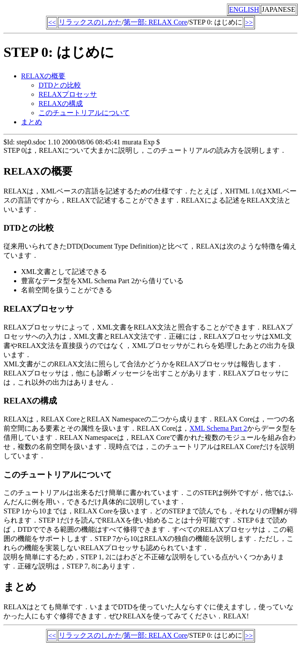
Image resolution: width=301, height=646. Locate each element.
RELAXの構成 (61, 103)
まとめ (31, 122)
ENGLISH (244, 9)
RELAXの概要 (43, 76)
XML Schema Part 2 (218, 428)
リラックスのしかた (90, 22)
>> (249, 22)
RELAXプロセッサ (68, 94)
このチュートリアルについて (84, 112)
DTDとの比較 (60, 85)
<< (52, 22)
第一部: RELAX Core (155, 22)
